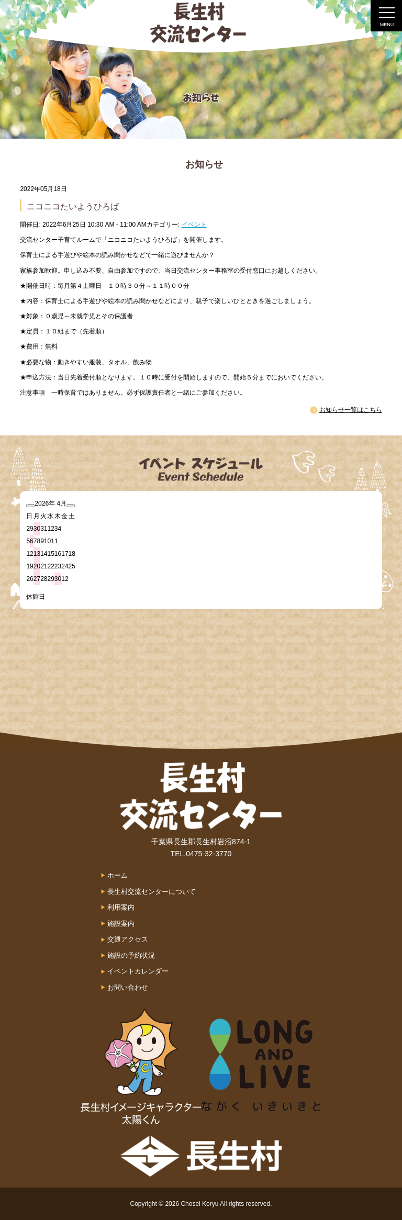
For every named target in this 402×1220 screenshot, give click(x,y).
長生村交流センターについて (151, 892)
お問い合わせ (127, 987)
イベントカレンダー (138, 971)
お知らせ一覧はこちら (350, 409)
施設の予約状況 (131, 955)
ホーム (117, 875)
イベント (194, 224)
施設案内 (121, 923)
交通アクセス (127, 939)
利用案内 (121, 907)
